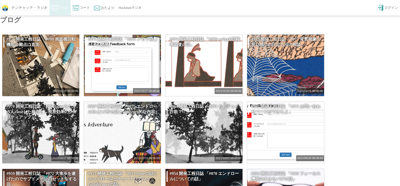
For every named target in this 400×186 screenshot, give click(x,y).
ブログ (60, 8)
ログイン (388, 8)
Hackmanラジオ (130, 8)
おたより (104, 8)
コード (81, 8)
